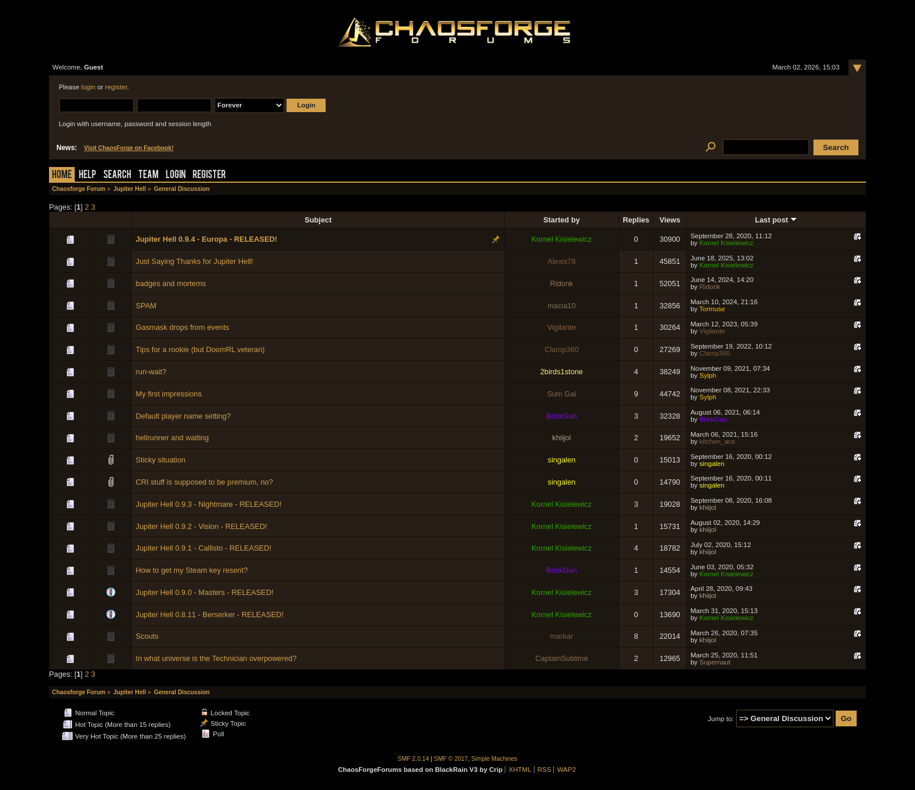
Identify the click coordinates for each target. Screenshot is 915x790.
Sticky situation (161, 459)
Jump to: (721, 718)
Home (62, 175)
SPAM (146, 305)
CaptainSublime (561, 658)
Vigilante (561, 327)
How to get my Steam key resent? (192, 570)
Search (117, 175)
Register (209, 175)
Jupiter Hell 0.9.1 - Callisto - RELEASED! (204, 548)
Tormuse (712, 308)
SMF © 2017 (451, 759)
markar (561, 636)
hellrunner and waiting (172, 437)
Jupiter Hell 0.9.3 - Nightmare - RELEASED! (209, 504)
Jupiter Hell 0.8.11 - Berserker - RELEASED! (210, 614)
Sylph (708, 375)
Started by (561, 219)
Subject (318, 219)
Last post (776, 219)
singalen (562, 459)
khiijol (561, 437)
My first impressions (169, 393)
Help (87, 175)
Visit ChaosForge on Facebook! (128, 148)
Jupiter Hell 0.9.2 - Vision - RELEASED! (201, 526)
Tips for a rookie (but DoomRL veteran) (200, 349)
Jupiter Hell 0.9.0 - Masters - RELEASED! (205, 592)
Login (176, 175)
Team (148, 175)
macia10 (561, 305)
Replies (636, 219)
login (88, 87)
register (116, 87)
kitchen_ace (717, 441)
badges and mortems (171, 283)
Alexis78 (561, 261)
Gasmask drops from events (182, 327)
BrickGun (561, 416)
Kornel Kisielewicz (562, 239)
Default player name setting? (183, 416)
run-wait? (151, 371)
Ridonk (561, 283)
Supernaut (715, 662)
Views (669, 219)
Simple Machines (495, 759)
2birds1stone (561, 371)
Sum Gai (561, 393)
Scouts (147, 636)
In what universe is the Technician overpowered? (216, 658)
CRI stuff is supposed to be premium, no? (204, 482)
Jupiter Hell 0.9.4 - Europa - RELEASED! (206, 239)
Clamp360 (561, 349)
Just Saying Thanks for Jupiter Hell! (194, 261)
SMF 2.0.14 (413, 759)
